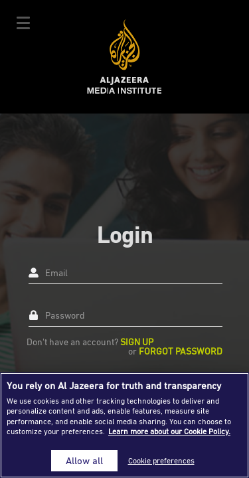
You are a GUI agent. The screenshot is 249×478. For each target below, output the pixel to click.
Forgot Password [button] (180, 351)
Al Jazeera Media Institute (124, 57)
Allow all (84, 460)
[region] (124, 425)
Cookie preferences (161, 460)
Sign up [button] (136, 341)
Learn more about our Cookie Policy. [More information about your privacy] (169, 431)
